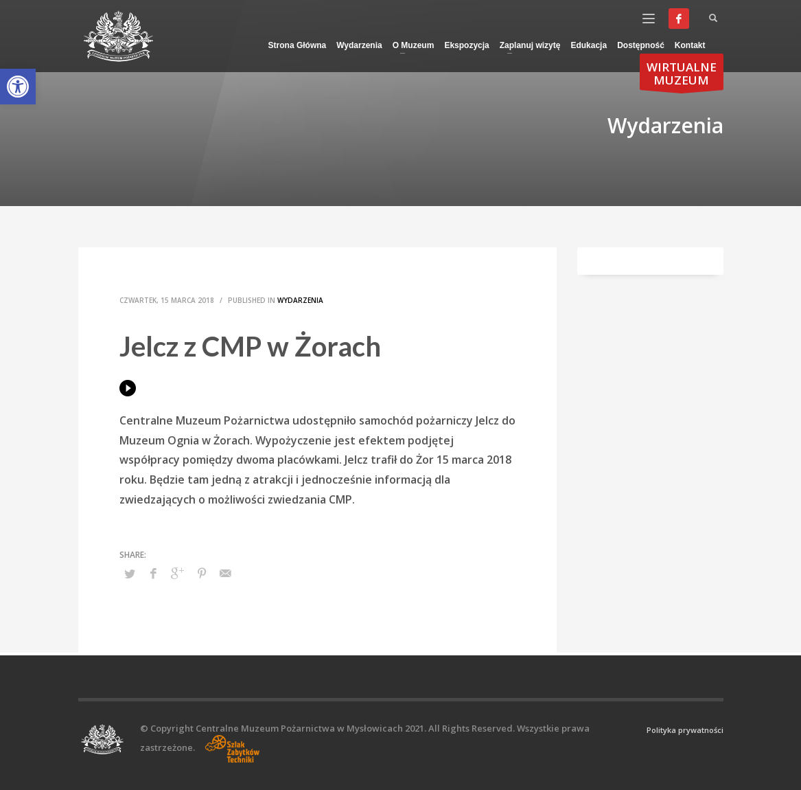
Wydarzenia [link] (300, 300)
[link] (18, 86)
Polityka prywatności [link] (685, 730)
